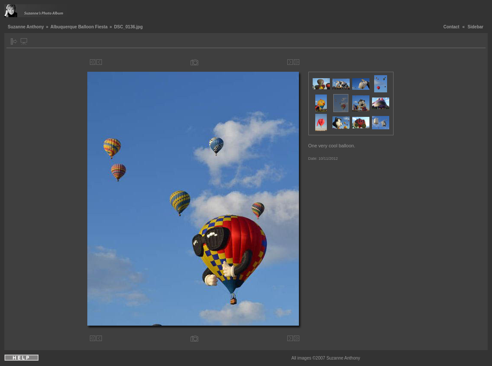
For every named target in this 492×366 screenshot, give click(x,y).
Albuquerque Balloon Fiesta (79, 26)
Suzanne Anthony (26, 26)
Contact (451, 26)
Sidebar (475, 26)
